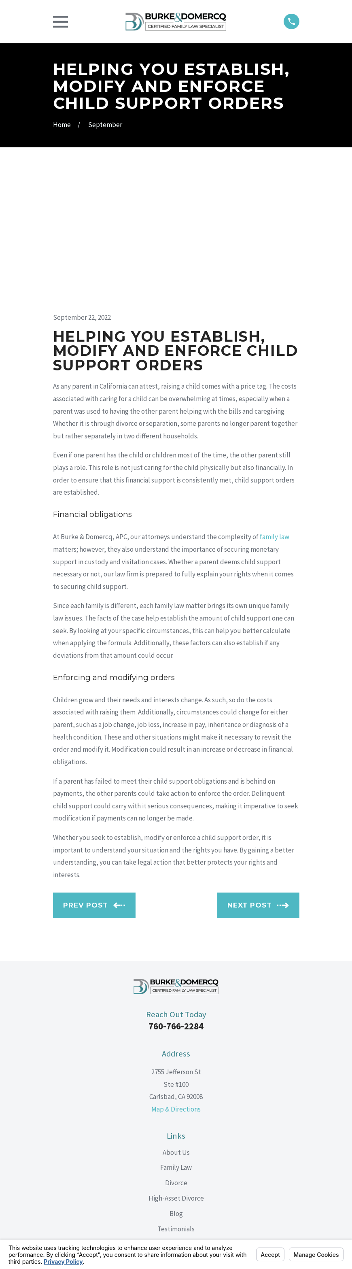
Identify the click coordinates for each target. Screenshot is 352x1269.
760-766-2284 (176, 897)
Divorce (176, 1053)
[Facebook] (157, 1158)
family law (274, 407)
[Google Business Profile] (194, 1158)
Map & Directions (176, 980)
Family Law (176, 1038)
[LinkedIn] (176, 1158)
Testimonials (176, 1099)
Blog (176, 1084)
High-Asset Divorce (176, 1069)
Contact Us (176, 1115)
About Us (176, 1023)
